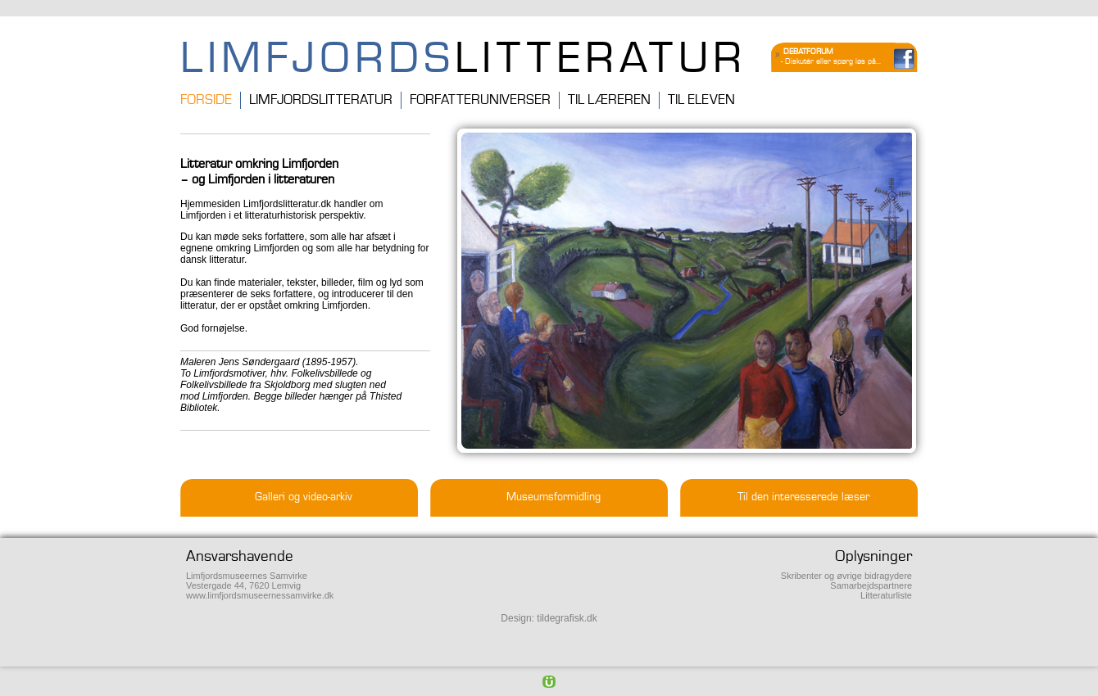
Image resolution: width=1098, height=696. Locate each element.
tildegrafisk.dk (567, 618)
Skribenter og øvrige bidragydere (846, 576)
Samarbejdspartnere (871, 585)
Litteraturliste (886, 595)
